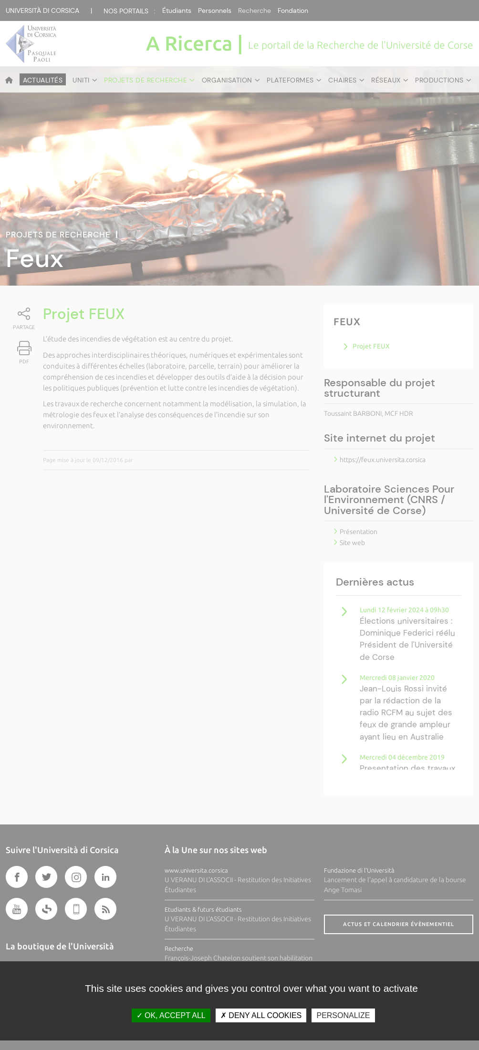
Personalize (343, 1015)
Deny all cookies (261, 1015)
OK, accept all (171, 1015)
